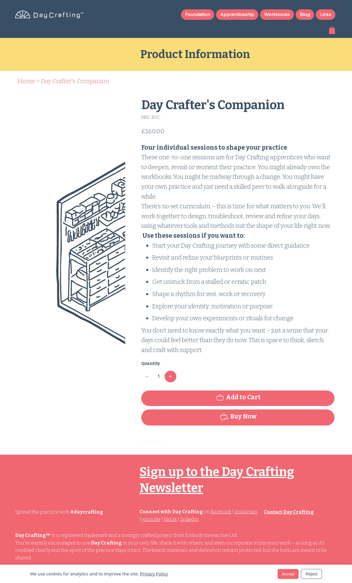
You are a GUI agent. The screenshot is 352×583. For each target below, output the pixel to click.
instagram (245, 511)
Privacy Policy (154, 574)
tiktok (170, 519)
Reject (312, 574)
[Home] (26, 81)
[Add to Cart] (237, 398)
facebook (221, 511)
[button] (332, 30)
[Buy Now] (237, 417)
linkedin (189, 519)
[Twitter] (165, 442)
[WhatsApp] (144, 442)
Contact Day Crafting (289, 512)
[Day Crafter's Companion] (75, 81)
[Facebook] (151, 442)
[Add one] (170, 376)
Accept (288, 574)
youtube (151, 519)
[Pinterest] (158, 442)
